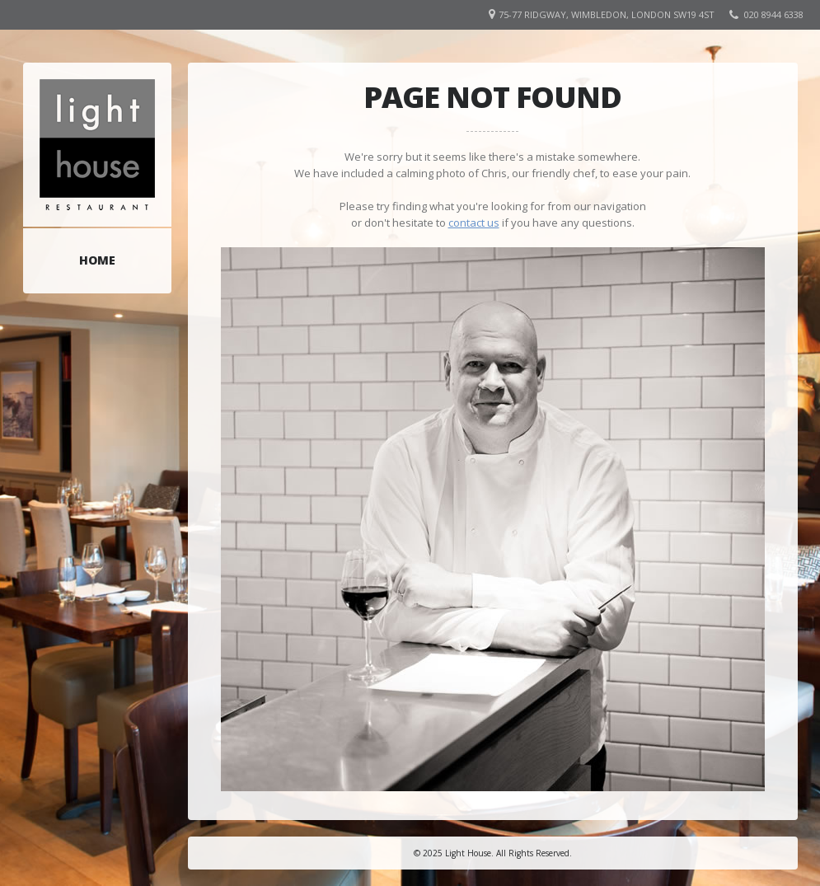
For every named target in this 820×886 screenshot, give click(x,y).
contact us (473, 222)
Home (97, 260)
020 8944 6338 (774, 14)
